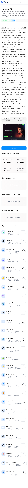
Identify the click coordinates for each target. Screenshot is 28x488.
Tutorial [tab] (20, 120)
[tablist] (14, 119)
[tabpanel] (14, 133)
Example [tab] (8, 120)
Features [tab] (14, 118)
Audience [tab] (21, 118)
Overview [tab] (6, 118)
